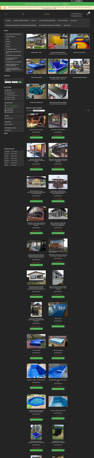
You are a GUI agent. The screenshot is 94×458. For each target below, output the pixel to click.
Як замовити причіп (11, 49)
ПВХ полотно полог (80, 52)
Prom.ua (55, 455)
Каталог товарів (10, 36)
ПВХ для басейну (36, 289)
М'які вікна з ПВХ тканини (58, 129)
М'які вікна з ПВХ (36, 52)
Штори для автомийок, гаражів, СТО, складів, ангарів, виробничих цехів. (58, 54)
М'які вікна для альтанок (36, 129)
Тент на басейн (80, 257)
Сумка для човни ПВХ (36, 102)
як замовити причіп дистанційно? (50, 25)
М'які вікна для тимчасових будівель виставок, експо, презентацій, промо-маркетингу (58, 226)
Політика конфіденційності (57, 456)
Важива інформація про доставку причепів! (12, 65)
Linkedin (28, 450)
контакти (74, 20)
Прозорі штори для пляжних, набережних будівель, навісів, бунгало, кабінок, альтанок (80, 194)
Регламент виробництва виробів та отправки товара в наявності (13, 69)
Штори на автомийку (34, 390)
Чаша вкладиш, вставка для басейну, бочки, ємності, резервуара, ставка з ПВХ (58, 79)
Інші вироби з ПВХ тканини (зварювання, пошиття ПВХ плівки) (58, 104)
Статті (7, 39)
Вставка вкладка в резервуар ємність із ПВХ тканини (36, 320)
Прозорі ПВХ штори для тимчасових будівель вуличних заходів (79, 131)
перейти (65, 4)
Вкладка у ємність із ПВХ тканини (58, 289)
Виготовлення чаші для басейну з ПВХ (80, 289)
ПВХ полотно (58, 257)
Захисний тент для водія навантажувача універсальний (58, 351)
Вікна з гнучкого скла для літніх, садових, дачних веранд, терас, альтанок (79, 226)
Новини (8, 41)
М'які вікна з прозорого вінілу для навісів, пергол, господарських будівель (36, 194)
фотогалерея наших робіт (47, 20)
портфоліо (67, 25)
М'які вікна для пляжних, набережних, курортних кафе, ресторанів (36, 258)
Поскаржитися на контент (43, 456)
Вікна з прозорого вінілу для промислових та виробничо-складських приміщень (58, 194)
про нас (33, 20)
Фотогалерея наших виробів (13, 34)
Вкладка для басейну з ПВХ (58, 319)
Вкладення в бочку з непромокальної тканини (36, 351)
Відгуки (8, 46)
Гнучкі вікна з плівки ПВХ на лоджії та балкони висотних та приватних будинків (80, 162)
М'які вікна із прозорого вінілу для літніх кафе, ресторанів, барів (36, 226)
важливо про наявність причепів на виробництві (21, 25)
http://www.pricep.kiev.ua (12, 105)
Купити (37, 137)
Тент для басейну (36, 77)
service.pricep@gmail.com (12, 107)
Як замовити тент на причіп (13, 55)
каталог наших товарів (21, 20)
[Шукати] (23, 14)
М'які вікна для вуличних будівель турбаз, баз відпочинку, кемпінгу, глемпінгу (36, 162)
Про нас (8, 44)
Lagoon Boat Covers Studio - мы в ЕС (12, 448)
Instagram (28, 444)
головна (8, 20)
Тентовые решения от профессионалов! (14, 444)
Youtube (28, 446)
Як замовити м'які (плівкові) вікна (13, 52)
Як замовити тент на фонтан (13, 61)
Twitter (27, 448)
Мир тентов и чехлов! (9, 446)
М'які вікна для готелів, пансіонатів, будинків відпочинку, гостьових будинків (58, 162)
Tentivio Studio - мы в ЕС (9, 450)
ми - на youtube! (63, 20)
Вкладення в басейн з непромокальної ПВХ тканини (80, 320)
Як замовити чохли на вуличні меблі (12, 58)
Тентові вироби (30, 372)
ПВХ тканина (32, 419)
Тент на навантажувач (80, 77)
